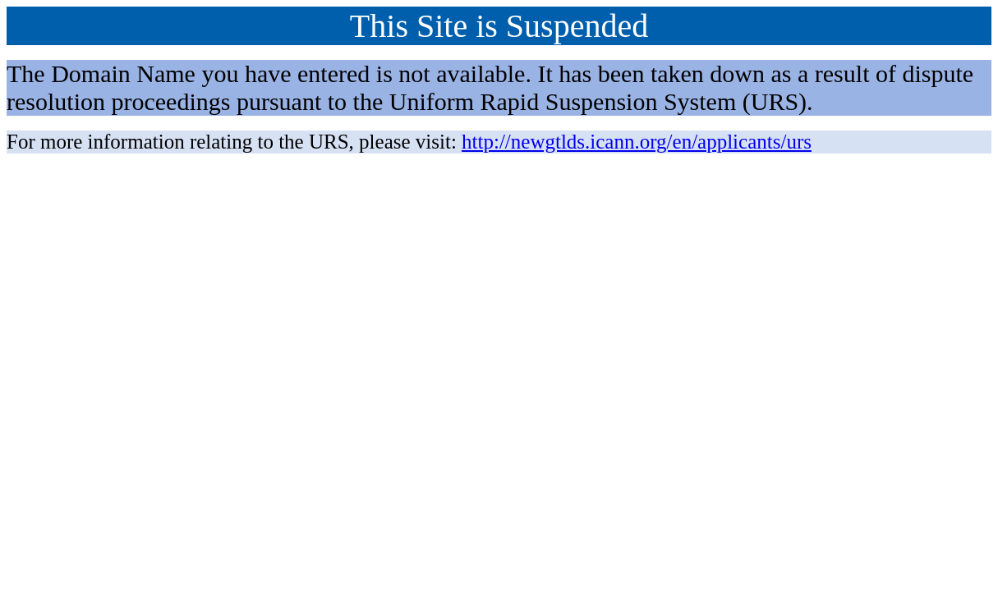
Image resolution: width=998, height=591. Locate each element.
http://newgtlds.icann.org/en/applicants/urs (637, 142)
